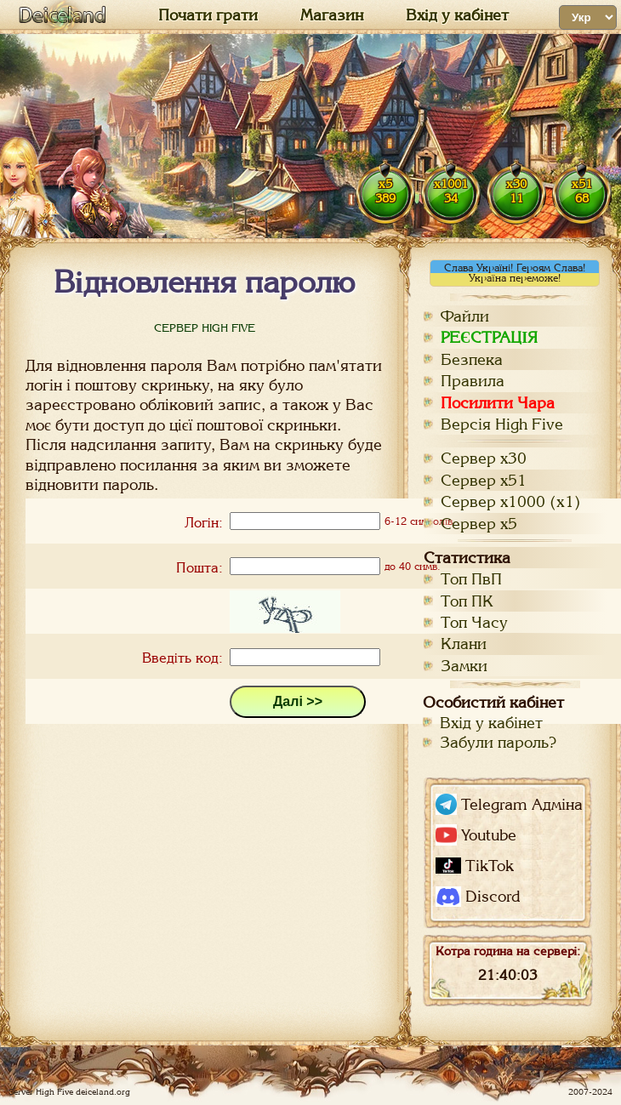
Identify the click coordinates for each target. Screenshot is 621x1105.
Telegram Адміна (509, 804)
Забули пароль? (498, 742)
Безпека (472, 359)
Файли (465, 316)
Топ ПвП (471, 579)
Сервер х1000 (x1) (511, 501)
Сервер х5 (479, 524)
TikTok (475, 865)
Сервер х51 (484, 480)
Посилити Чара (498, 403)
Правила (472, 381)
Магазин (331, 15)
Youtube (476, 835)
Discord (478, 896)
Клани (464, 643)
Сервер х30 (484, 458)
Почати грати (208, 15)
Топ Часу (474, 622)
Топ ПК (467, 601)
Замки (464, 666)
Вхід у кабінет (457, 15)
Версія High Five (502, 424)
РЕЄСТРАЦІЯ (489, 337)
